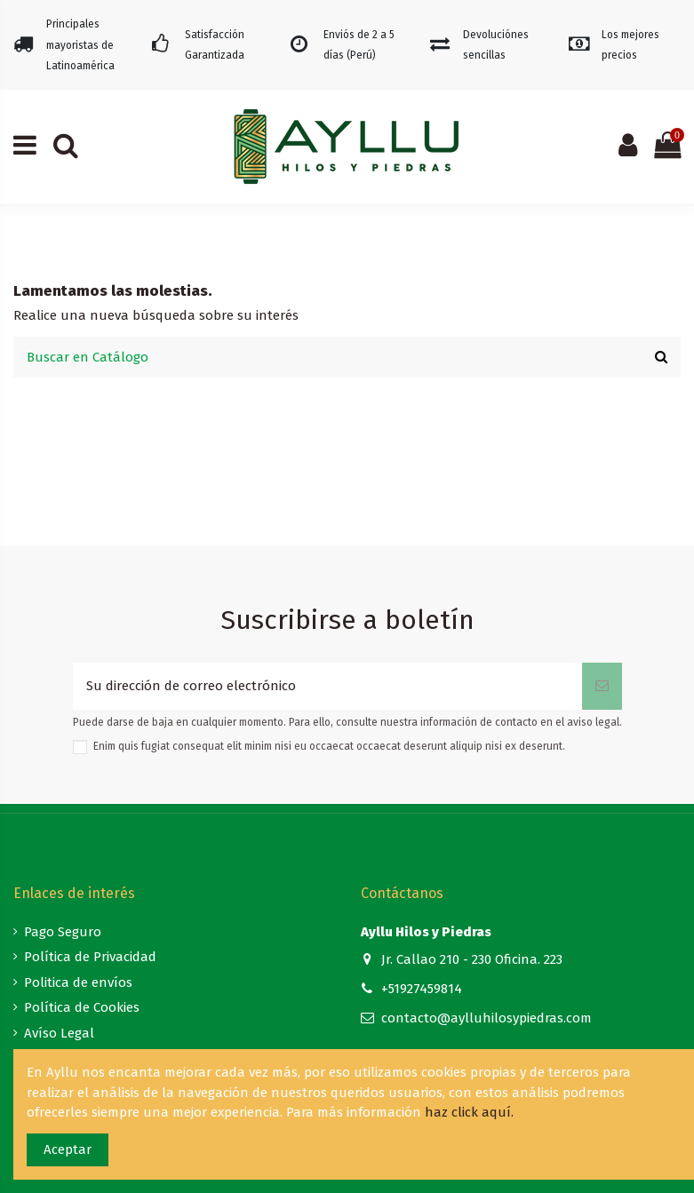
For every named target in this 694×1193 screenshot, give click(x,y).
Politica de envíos (78, 982)
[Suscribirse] (602, 686)
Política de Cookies (82, 1007)
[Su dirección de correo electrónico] (327, 686)
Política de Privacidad (90, 957)
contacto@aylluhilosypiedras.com (486, 1018)
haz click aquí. (469, 1112)
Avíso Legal (59, 1033)
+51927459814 (421, 989)
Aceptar (68, 1149)
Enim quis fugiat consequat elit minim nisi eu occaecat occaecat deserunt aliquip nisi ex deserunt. (329, 746)
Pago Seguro (62, 932)
